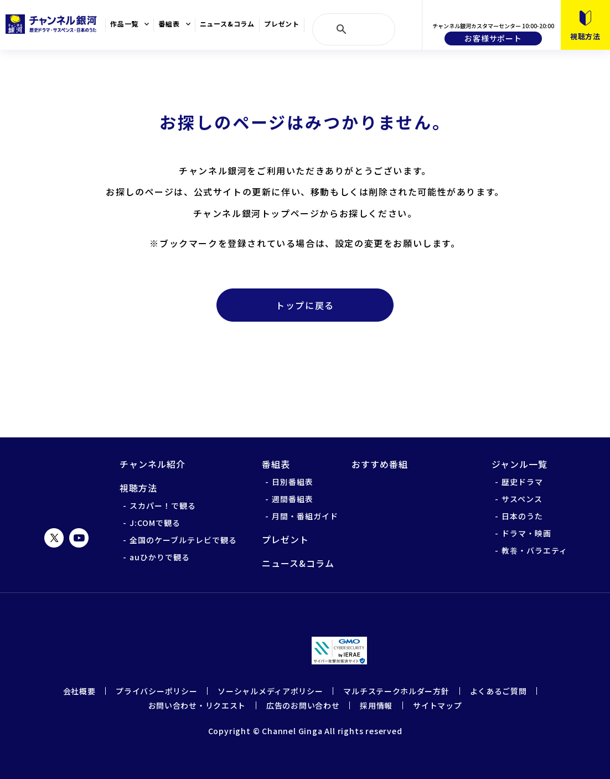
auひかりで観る (160, 557)
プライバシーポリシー (156, 691)
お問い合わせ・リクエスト (197, 705)
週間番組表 (292, 498)
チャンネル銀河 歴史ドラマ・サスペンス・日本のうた (53, 24)
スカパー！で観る (163, 505)
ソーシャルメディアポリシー (270, 691)
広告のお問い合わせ (302, 705)
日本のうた (522, 516)
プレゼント (281, 23)
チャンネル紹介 (152, 464)
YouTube (79, 538)
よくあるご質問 (498, 691)
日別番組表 (292, 481)
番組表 (168, 23)
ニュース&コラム (227, 23)
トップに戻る (305, 305)
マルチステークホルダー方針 (396, 691)
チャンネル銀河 (66, 483)
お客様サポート (493, 38)
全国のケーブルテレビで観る (183, 539)
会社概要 (79, 691)
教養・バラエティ (534, 550)
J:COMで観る (155, 522)
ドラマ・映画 (526, 533)
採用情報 (376, 705)
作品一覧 (124, 23)
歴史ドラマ (522, 481)
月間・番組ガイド (305, 516)
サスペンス (522, 498)
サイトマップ (437, 705)
